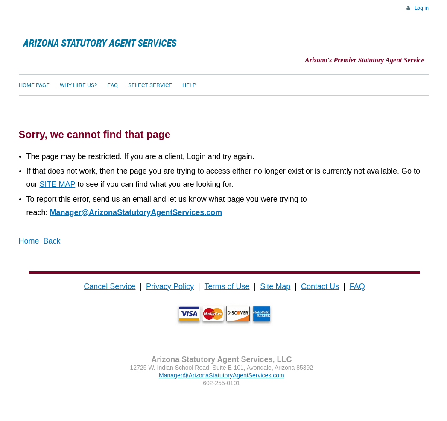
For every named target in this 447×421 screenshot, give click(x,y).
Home (29, 241)
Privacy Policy (170, 286)
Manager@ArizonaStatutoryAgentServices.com (136, 212)
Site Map (275, 286)
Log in (422, 8)
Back (52, 241)
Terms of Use (226, 286)
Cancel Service (109, 286)
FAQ (357, 286)
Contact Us (320, 286)
